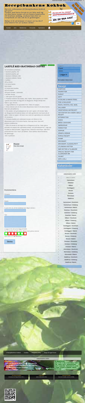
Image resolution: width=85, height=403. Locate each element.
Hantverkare (71, 180)
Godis (60, 120)
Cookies (26, 352)
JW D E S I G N (17, 236)
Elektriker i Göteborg (70, 213)
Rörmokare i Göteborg (70, 252)
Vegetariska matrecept (67, 110)
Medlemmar (23, 28)
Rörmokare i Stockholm (71, 249)
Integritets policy (36, 352)
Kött (60, 97)
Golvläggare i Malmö (70, 231)
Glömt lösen (69, 80)
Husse (16, 144)
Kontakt (8, 28)
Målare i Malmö (70, 223)
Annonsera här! (70, 174)
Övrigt (61, 94)
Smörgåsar (62, 125)
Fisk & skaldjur (64, 102)
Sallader (62, 107)
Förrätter (62, 128)
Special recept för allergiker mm (66, 153)
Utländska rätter (65, 146)
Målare (71, 185)
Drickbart (62, 141)
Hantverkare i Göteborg (71, 205)
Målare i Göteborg (70, 220)
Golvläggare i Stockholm (70, 226)
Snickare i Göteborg (71, 244)
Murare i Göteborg (70, 236)
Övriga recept (64, 136)
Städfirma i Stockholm (70, 257)
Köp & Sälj (62, 159)
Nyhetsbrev (41, 28)
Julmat (61, 156)
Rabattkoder (65, 165)
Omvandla (32, 28)
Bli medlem (61, 80)
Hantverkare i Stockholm (70, 202)
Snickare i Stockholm (70, 241)
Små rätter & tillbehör (67, 149)
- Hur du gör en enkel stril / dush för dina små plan (20, 365)
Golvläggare (70, 188)
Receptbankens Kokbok (35, 6)
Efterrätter (63, 117)
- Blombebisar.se (9, 361)
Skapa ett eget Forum (50, 352)
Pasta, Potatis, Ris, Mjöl (68, 105)
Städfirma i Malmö (70, 262)
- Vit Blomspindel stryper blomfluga (16, 367)
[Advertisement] (42, 47)
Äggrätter (62, 91)
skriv (15, 28)
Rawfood (61, 89)
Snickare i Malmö (70, 246)
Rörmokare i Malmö (71, 254)
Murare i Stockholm (71, 233)
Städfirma (71, 198)
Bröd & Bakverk (64, 122)
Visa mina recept (19, 146)
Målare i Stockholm (71, 218)
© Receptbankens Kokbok (13, 352)
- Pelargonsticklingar (11, 369)
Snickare (70, 193)
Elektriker (71, 183)
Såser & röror (64, 133)
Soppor (61, 130)
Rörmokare (70, 196)
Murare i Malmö (70, 239)
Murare (71, 190)
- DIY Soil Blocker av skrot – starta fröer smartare (20, 363)
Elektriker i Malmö (70, 215)
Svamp (60, 138)
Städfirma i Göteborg (70, 259)
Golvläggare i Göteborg (71, 228)
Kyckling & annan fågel (67, 99)
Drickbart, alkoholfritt (68, 144)
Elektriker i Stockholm (70, 210)
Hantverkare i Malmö (70, 207)
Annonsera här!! (42, 358)
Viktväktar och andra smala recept (69, 114)
